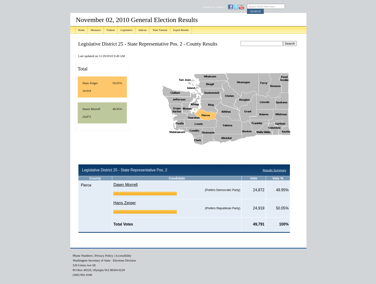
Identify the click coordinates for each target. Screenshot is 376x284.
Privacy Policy (104, 255)
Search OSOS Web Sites (261, 6)
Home (81, 30)
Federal (111, 30)
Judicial (142, 30)
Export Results (181, 30)
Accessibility (123, 255)
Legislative (126, 30)
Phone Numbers (83, 255)
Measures (96, 30)
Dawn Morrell (125, 184)
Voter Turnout (160, 30)
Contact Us (208, 7)
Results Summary (274, 170)
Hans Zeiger (124, 202)
